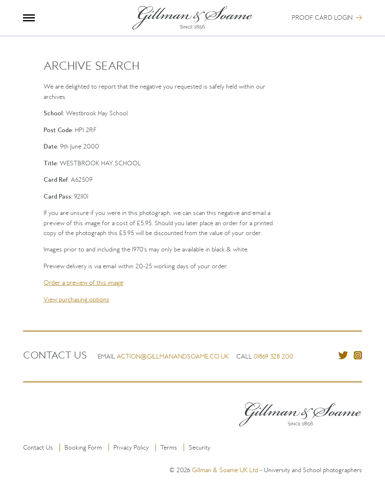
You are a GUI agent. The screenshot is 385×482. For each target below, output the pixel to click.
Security (199, 447)
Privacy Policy (131, 447)
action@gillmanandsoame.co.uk (173, 356)
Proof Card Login (322, 17)
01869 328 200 (273, 356)
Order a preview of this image (83, 282)
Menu (29, 17)
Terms (168, 447)
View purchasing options (76, 299)
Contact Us (38, 447)
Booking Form (83, 447)
